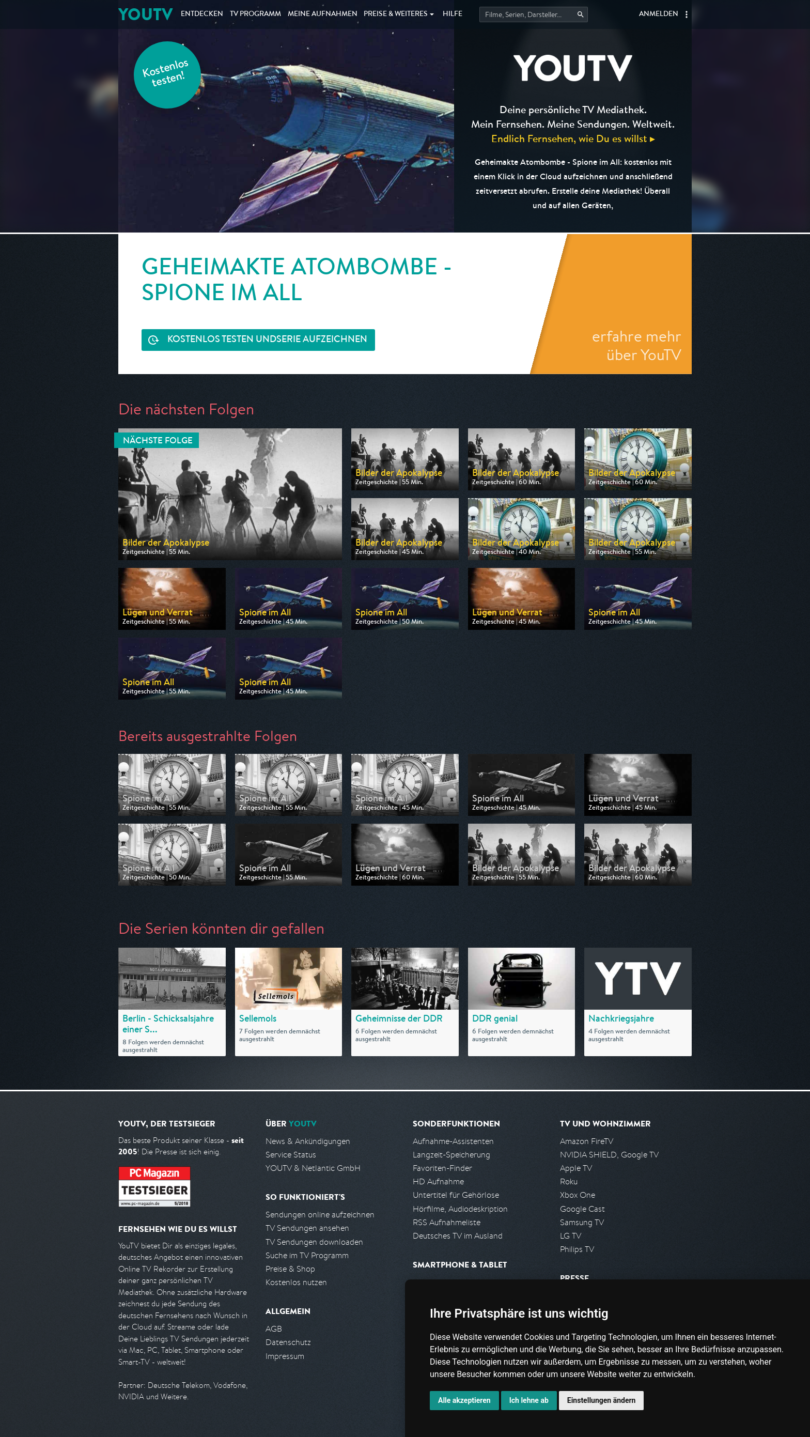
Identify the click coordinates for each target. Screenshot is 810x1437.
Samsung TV (582, 1222)
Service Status (291, 1154)
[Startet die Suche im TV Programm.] (533, 14)
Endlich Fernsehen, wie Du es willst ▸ (573, 138)
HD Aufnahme (438, 1181)
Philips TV (577, 1249)
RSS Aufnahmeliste (446, 1222)
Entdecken (202, 14)
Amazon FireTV (586, 1141)
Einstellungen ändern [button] (601, 1400)
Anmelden (658, 14)
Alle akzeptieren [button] (464, 1400)
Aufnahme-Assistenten (453, 1141)
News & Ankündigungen (308, 1141)
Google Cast (582, 1208)
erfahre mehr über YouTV (636, 345)
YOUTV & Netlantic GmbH (313, 1168)
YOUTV (145, 14)
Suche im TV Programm (307, 1255)
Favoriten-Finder (442, 1168)
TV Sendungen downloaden (314, 1242)
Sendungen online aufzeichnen (320, 1214)
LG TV (570, 1235)
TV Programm (255, 14)
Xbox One (577, 1194)
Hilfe (452, 14)
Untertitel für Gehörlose (456, 1194)
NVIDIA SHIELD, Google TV (609, 1154)
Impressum (285, 1356)
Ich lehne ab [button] (529, 1400)
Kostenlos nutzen (296, 1282)
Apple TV (576, 1168)
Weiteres (396, 14)
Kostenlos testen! (166, 74)
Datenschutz (288, 1342)
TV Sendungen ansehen (307, 1228)
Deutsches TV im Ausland (458, 1235)
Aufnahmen (322, 14)
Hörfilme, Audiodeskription (460, 1208)
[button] (686, 14)
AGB (274, 1328)
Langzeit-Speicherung (451, 1154)
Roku (569, 1181)
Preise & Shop (290, 1268)
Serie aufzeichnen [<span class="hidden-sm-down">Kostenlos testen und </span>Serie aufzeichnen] (267, 340)
